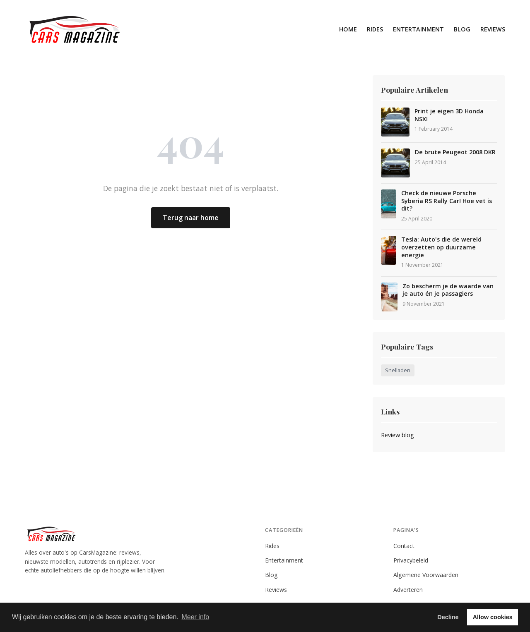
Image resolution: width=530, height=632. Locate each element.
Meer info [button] (195, 616)
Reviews (492, 29)
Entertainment (418, 29)
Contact (403, 546)
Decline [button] (447, 617)
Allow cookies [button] (493, 617)
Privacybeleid (410, 560)
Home (348, 29)
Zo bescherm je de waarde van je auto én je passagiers (448, 290)
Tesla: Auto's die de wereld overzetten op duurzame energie (441, 247)
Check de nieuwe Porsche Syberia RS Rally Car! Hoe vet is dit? (446, 200)
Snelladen (397, 370)
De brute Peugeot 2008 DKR (455, 152)
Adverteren (408, 590)
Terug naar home (191, 217)
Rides (375, 29)
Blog (462, 29)
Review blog (397, 435)
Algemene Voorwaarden (425, 575)
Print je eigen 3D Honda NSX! (449, 115)
